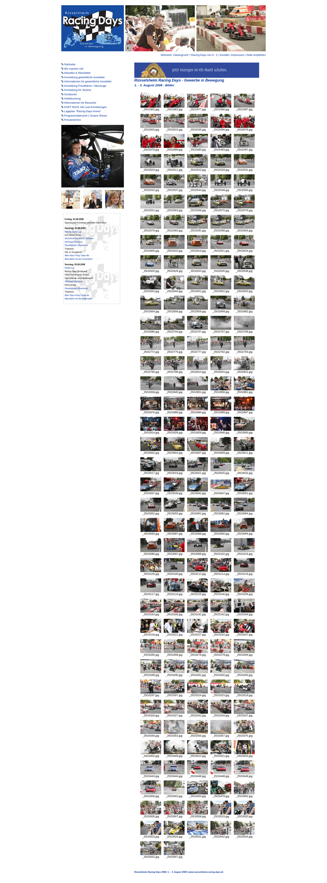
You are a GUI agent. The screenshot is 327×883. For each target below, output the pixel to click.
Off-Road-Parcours (74, 242)
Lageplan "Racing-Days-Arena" (82, 111)
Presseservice (72, 119)
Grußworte (70, 94)
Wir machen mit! (73, 68)
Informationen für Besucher (80, 102)
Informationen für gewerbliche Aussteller (88, 81)
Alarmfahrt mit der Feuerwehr (78, 259)
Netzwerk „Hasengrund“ (175, 55)
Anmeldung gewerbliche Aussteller (84, 77)
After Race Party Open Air (77, 255)
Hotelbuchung (72, 98)
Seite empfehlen (256, 55)
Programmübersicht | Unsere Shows (85, 115)
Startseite (69, 64)
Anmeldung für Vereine (77, 90)
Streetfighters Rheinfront (76, 245)
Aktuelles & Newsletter (77, 72)
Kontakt (224, 55)
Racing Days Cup (73, 232)
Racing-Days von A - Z (204, 55)
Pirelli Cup (69, 268)
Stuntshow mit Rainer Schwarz (79, 238)
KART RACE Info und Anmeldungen (85, 107)
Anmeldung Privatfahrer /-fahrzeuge (85, 85)
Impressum (237, 55)
